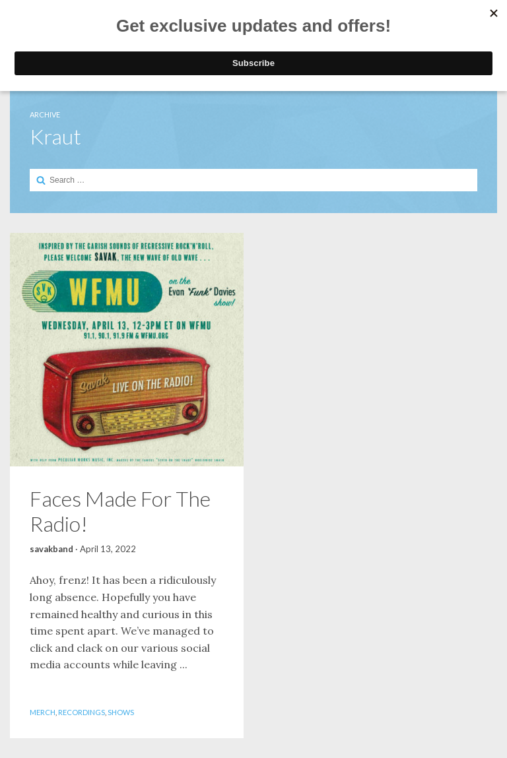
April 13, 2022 (108, 549)
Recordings (81, 712)
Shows (121, 712)
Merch (42, 712)
